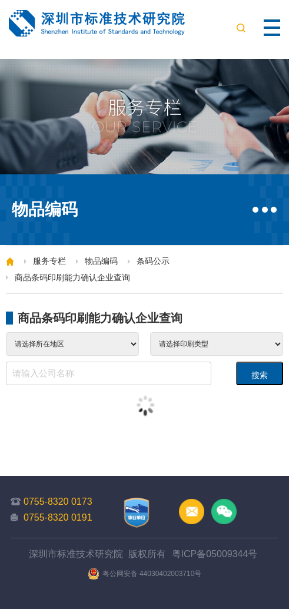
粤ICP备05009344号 (215, 554)
